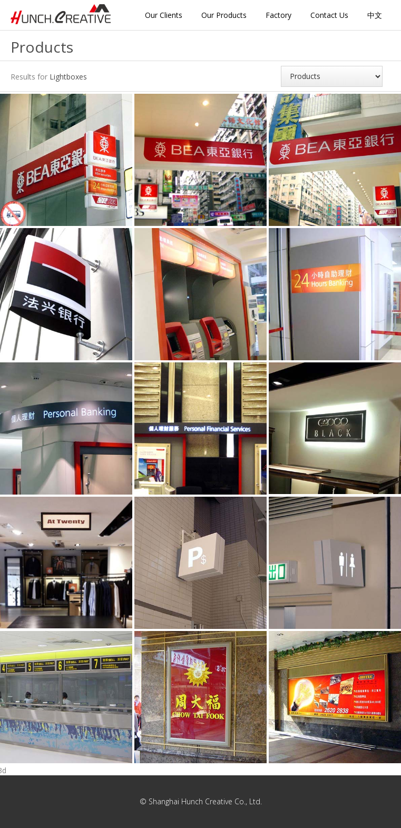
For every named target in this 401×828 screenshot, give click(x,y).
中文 (374, 15)
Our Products (224, 15)
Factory (278, 15)
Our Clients (163, 15)
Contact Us (329, 15)
